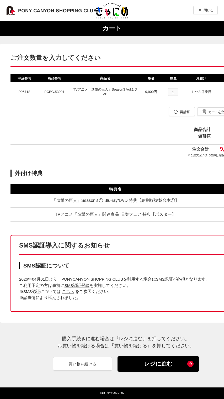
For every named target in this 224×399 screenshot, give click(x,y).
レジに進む (158, 364)
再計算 (185, 112)
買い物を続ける (82, 364)
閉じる (208, 10)
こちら (68, 291)
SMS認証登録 (77, 285)
